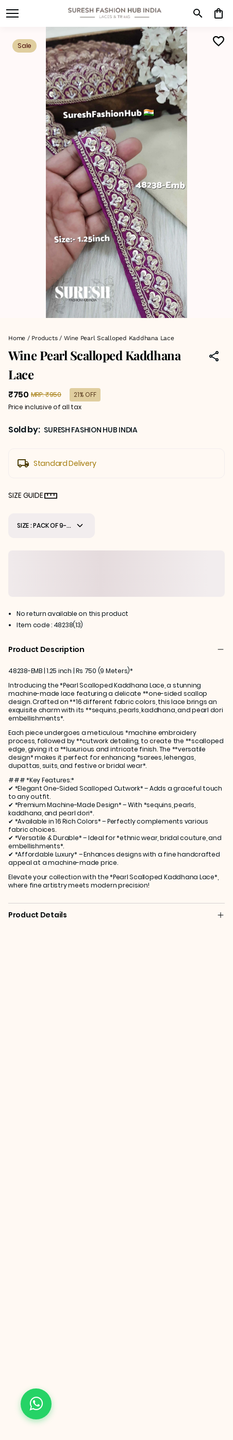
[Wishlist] (218, 41)
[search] (198, 13)
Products (44, 338)
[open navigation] (12, 13)
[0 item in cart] (218, 13)
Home (16, 338)
